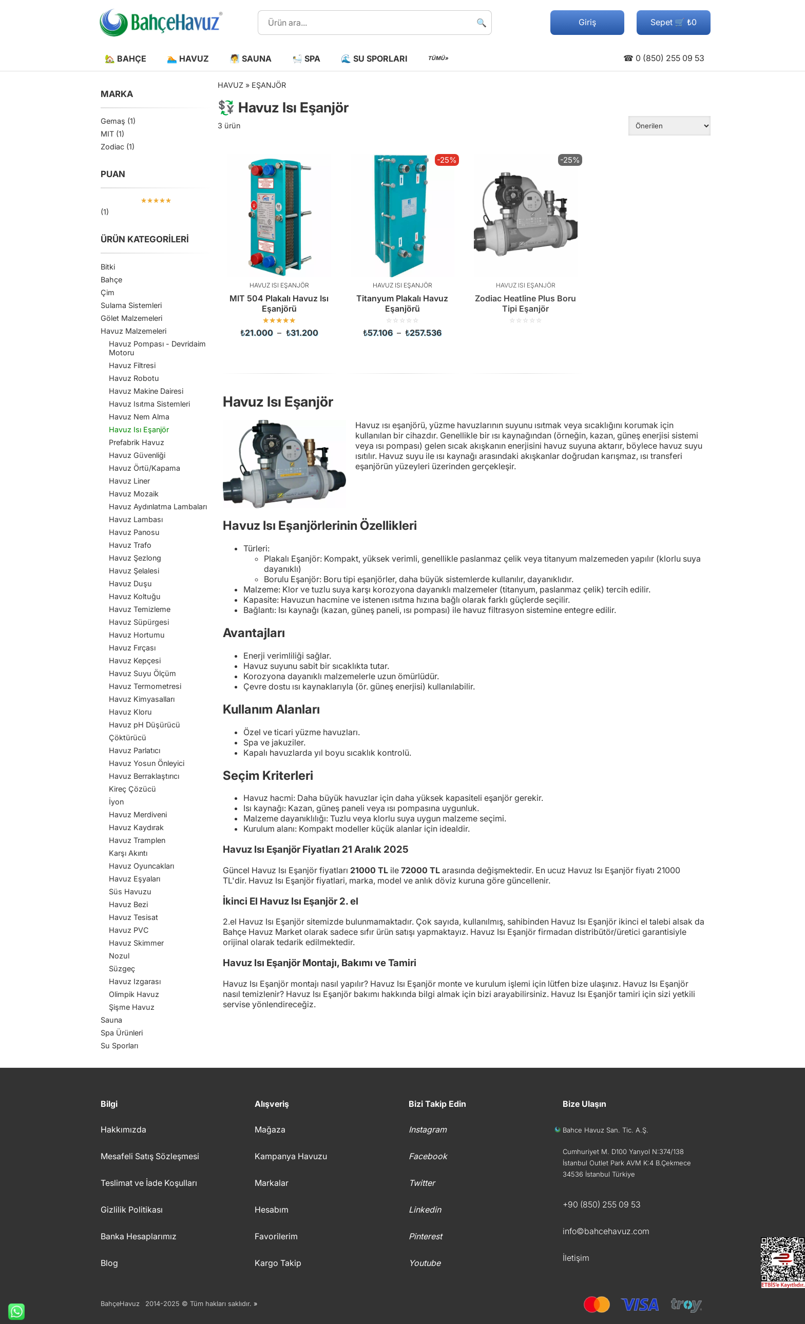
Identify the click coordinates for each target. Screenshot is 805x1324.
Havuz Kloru (130, 711)
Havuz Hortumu (137, 634)
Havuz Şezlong (135, 557)
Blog (109, 1263)
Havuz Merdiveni (138, 814)
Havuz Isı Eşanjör (139, 429)
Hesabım (272, 1209)
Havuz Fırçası (132, 647)
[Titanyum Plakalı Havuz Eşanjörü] (402, 246)
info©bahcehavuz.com (606, 1231)
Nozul (119, 955)
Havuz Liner (129, 480)
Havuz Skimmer (136, 942)
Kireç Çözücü (132, 788)
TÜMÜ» (438, 58)
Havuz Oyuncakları (141, 865)
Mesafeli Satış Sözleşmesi (150, 1156)
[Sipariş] (669, 126)
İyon (116, 801)
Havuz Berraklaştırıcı (144, 776)
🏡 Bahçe (125, 58)
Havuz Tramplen (137, 840)
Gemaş (113, 121)
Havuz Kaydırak (136, 827)
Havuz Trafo (130, 545)
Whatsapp (12, 1311)
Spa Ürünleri (122, 1032)
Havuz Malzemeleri (133, 331)
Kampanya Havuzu (291, 1156)
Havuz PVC (129, 930)
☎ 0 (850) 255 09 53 (663, 58)
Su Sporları (119, 1045)
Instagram (428, 1129)
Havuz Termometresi (145, 686)
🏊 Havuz (188, 58)
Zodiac (112, 146)
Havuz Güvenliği (137, 455)
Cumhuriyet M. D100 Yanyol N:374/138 (623, 1151)
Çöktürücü (127, 737)
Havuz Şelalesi (134, 570)
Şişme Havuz (132, 1007)
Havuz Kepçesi (135, 660)
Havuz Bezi (128, 904)
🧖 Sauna (250, 58)
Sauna (111, 1019)
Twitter (422, 1183)
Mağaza (270, 1129)
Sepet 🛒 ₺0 (673, 22)
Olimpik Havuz (134, 994)
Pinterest (425, 1236)
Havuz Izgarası (135, 981)
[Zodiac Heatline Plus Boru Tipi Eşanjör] (526, 239)
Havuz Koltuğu (135, 596)
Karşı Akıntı (128, 853)
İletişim (576, 1258)
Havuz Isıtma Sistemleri (149, 403)
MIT (107, 133)
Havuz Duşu (130, 583)
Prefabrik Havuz (136, 442)
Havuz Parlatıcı (134, 750)
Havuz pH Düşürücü (144, 724)
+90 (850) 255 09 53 (602, 1204)
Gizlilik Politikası (132, 1209)
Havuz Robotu (134, 378)
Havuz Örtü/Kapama (144, 468)
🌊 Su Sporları (374, 58)
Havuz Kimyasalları (142, 699)
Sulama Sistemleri (131, 305)
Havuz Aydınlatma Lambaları (158, 506)
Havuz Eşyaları (134, 878)
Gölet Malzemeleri (131, 318)
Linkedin (425, 1209)
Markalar (272, 1183)
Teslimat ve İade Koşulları (149, 1183)
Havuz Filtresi (132, 365)
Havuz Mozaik (134, 493)
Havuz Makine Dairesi (146, 391)
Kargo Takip (278, 1263)
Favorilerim (276, 1236)
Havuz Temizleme (139, 609)
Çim (107, 292)
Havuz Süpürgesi (139, 622)
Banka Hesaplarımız (139, 1236)
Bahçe (111, 279)
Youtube (424, 1263)
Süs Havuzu (130, 891)
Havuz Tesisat (133, 917)
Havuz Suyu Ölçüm (142, 673)
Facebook (428, 1156)
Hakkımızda (123, 1129)
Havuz (230, 85)
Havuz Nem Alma (139, 416)
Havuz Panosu (134, 532)
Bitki (108, 266)
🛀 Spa (306, 58)
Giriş (587, 22)
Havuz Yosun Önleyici (146, 763)
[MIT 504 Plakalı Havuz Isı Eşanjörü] (279, 246)
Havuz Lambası (136, 519)
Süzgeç (122, 968)
